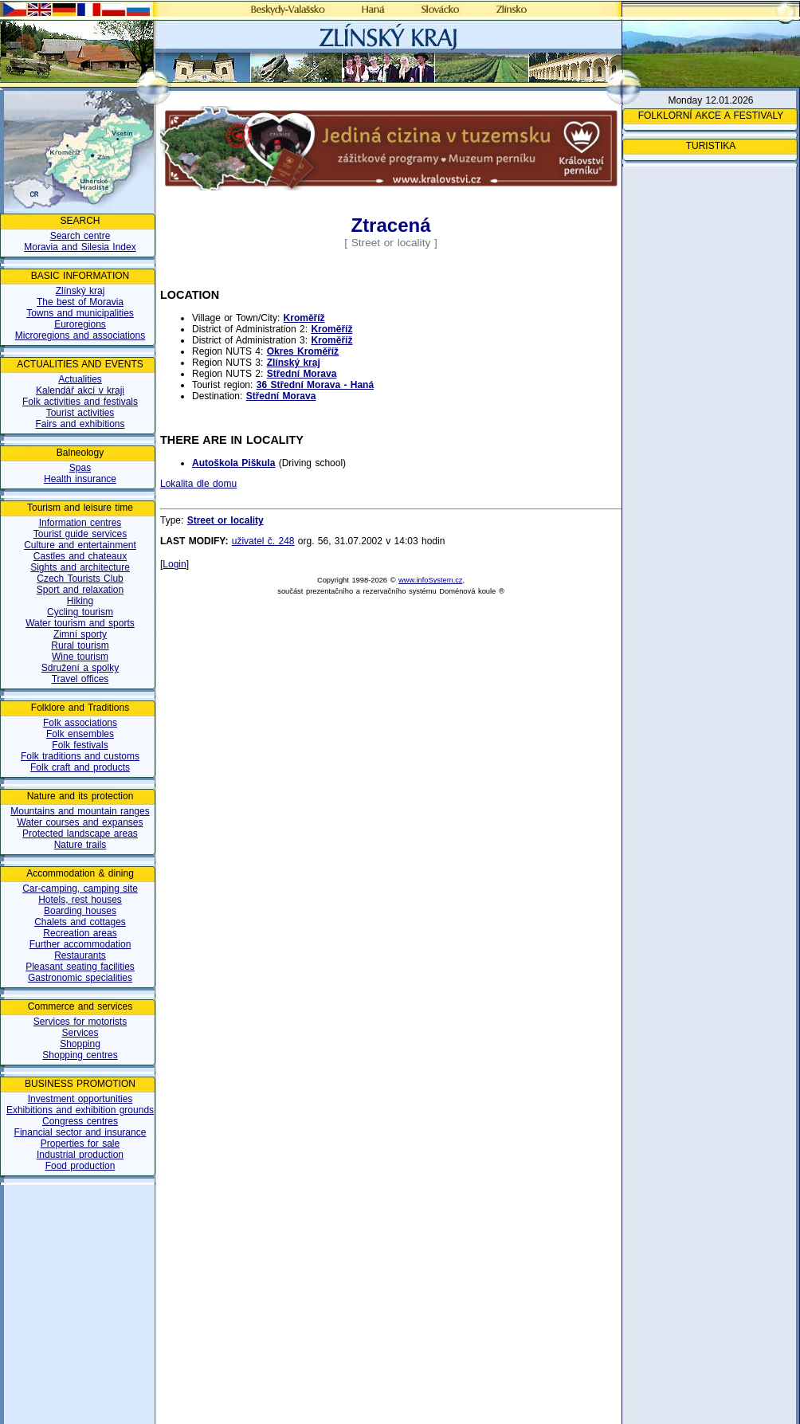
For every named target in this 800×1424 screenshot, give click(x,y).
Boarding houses (80, 910)
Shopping (80, 1043)
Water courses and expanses (80, 822)
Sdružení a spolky (80, 667)
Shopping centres (79, 1055)
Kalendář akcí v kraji (80, 390)
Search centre (80, 235)
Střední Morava (302, 373)
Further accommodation (80, 944)
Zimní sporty (80, 634)
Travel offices (80, 679)
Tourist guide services (80, 533)
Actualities (80, 379)
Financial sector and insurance (80, 1132)
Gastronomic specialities (80, 977)
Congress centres (80, 1121)
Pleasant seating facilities (80, 966)
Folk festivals (80, 745)
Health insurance (80, 478)
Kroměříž (304, 318)
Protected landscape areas (80, 833)
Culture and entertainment (80, 545)
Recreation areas (79, 933)
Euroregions (80, 324)
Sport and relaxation (80, 589)
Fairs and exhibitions (79, 424)
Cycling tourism (80, 612)
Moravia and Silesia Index (79, 247)
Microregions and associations (80, 335)
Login (174, 564)
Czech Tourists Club (80, 578)
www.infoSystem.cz (430, 580)
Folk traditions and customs (80, 756)
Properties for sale (80, 1143)
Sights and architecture (80, 567)
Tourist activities (80, 412)
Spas (80, 467)
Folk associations (80, 722)
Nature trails (80, 844)
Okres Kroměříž (303, 351)
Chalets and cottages (80, 922)
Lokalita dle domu (198, 483)
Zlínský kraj (80, 290)
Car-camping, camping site (80, 888)
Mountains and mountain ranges (79, 811)
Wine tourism (80, 656)
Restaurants (80, 955)
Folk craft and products (80, 767)
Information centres (80, 522)
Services (79, 1032)
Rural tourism (79, 645)
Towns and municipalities (80, 313)
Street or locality (225, 520)
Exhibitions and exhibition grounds (80, 1110)
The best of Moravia (80, 302)
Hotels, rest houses (80, 899)
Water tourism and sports (80, 623)
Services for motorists (80, 1021)
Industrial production (80, 1154)
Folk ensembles (80, 733)
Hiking (80, 600)
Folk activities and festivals (80, 401)
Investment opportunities (80, 1098)
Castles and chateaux (80, 556)
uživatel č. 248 (263, 541)
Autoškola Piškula (233, 463)
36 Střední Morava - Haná (315, 384)
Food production (80, 1165)
